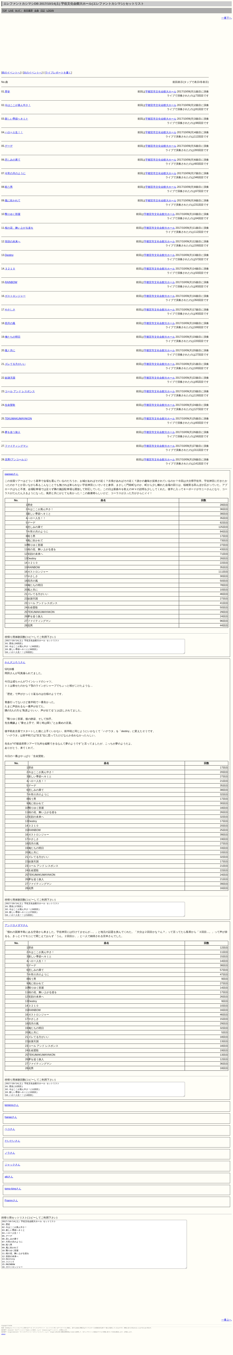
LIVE (10, 10)
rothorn (3, 1352)
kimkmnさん (12, 1113)
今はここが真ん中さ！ (18, 105)
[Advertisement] (98, 45)
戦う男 (9, 187)
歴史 (7, 91)
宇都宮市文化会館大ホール (160, 91)
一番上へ (226, 1338)
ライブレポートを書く (58, 72)
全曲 (36, 10)
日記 (42, 10)
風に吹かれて (12, 200)
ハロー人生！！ (14, 132)
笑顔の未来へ (12, 241)
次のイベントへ (33, 72)
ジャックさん (12, 1173)
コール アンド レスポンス (20, 391)
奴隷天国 (10, 377)
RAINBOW (11, 282)
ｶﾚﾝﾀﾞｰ (18, 10)
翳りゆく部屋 (12, 214)
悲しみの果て (12, 159)
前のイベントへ (11, 72)
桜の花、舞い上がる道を (19, 227)
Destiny (9, 255)
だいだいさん (12, 1149)
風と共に (10, 350)
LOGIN (50, 10)
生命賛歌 (10, 405)
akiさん (9, 1185)
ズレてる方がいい (15, 364)
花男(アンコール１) (16, 459)
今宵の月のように (15, 173)
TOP (4, 10)
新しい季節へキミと (16, 118)
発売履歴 (28, 10)
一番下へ (226, 18)
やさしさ (10, 309)
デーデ (9, 146)
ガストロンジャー (15, 296)
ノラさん (10, 1161)
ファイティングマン (16, 446)
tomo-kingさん (13, 1197)
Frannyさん (11, 1209)
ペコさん (10, 1137)
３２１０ (10, 268)
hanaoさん (11, 1125)
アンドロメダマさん (16, 931)
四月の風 (10, 323)
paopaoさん (11, 474)
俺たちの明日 (12, 336)
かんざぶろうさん (15, 665)
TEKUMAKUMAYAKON (18, 418)
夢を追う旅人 (12, 432)
